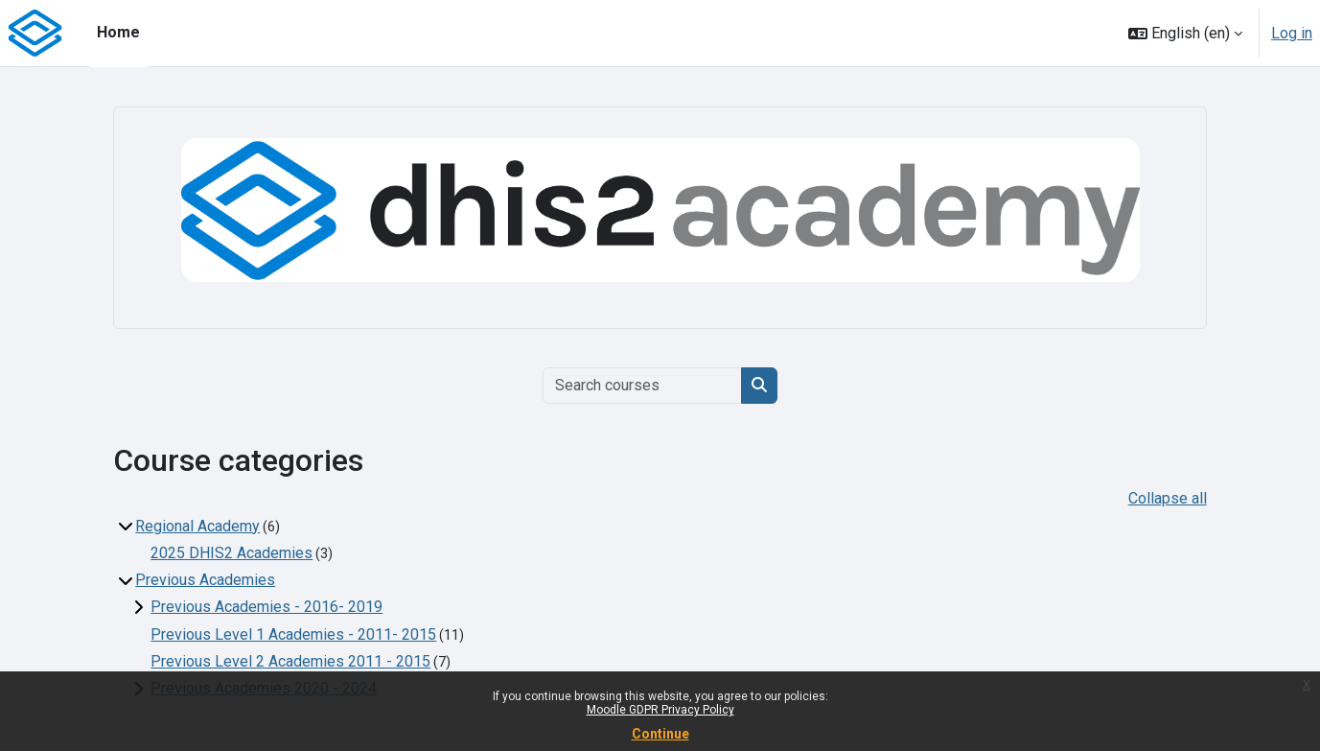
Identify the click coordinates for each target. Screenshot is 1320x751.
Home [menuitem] (118, 32)
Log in (1291, 33)
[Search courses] (643, 385)
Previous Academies (205, 580)
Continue (660, 733)
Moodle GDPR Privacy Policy (660, 709)
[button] (1185, 33)
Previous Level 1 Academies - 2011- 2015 (293, 634)
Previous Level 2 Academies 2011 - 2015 (290, 661)
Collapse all (1167, 498)
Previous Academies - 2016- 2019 (266, 607)
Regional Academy (197, 526)
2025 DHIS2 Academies (232, 553)
